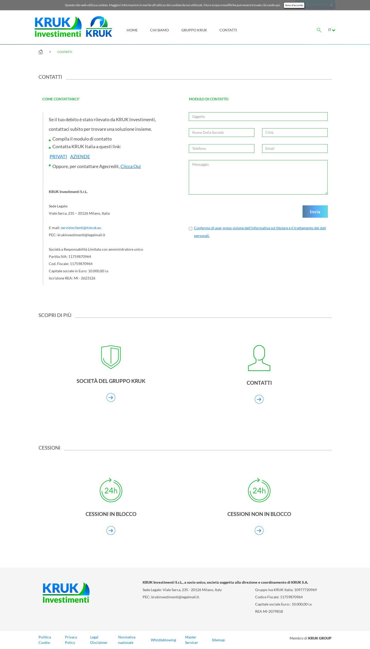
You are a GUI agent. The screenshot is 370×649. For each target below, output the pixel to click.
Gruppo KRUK (194, 30)
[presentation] (228, 212)
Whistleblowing (163, 640)
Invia (315, 211)
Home (132, 30)
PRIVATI (58, 156)
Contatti (228, 30)
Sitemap (218, 640)
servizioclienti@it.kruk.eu (81, 228)
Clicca (127, 166)
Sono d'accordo (294, 5)
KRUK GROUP (319, 638)
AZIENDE (80, 156)
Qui (137, 166)
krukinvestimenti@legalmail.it (175, 597)
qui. (278, 5)
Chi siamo (159, 30)
